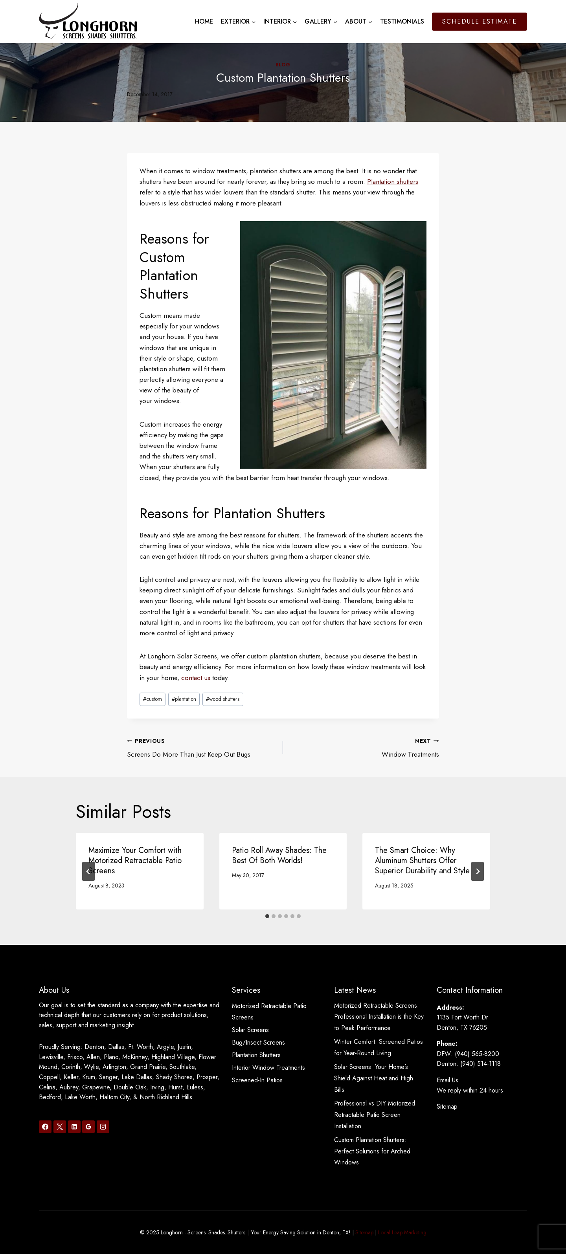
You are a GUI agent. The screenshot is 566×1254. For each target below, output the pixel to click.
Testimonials (402, 21)
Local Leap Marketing (402, 1232)
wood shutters (222, 699)
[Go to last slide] (88, 871)
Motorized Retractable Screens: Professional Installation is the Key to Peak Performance (379, 1017)
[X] (59, 1126)
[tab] (267, 916)
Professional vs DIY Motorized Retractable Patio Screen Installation (374, 1115)
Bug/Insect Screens (258, 1042)
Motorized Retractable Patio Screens (269, 1011)
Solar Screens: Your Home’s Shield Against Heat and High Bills (373, 1078)
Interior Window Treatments (268, 1067)
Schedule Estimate (479, 21)
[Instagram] (103, 1126)
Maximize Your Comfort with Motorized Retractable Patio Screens (135, 860)
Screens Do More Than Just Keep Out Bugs (201, 747)
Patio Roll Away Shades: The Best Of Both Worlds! (279, 855)
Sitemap (447, 1106)
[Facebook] (45, 1126)
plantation (184, 699)
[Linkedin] (74, 1126)
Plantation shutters (392, 181)
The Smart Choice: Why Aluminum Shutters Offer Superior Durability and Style (422, 860)
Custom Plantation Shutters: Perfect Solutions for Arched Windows (372, 1151)
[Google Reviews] (88, 1126)
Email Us (447, 1080)
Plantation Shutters (256, 1055)
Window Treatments (364, 747)
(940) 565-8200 (477, 1053)
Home (204, 21)
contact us (195, 677)
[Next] (477, 871)
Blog (283, 64)
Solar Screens (250, 1029)
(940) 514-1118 (480, 1063)
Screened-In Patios (257, 1080)
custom (152, 699)
